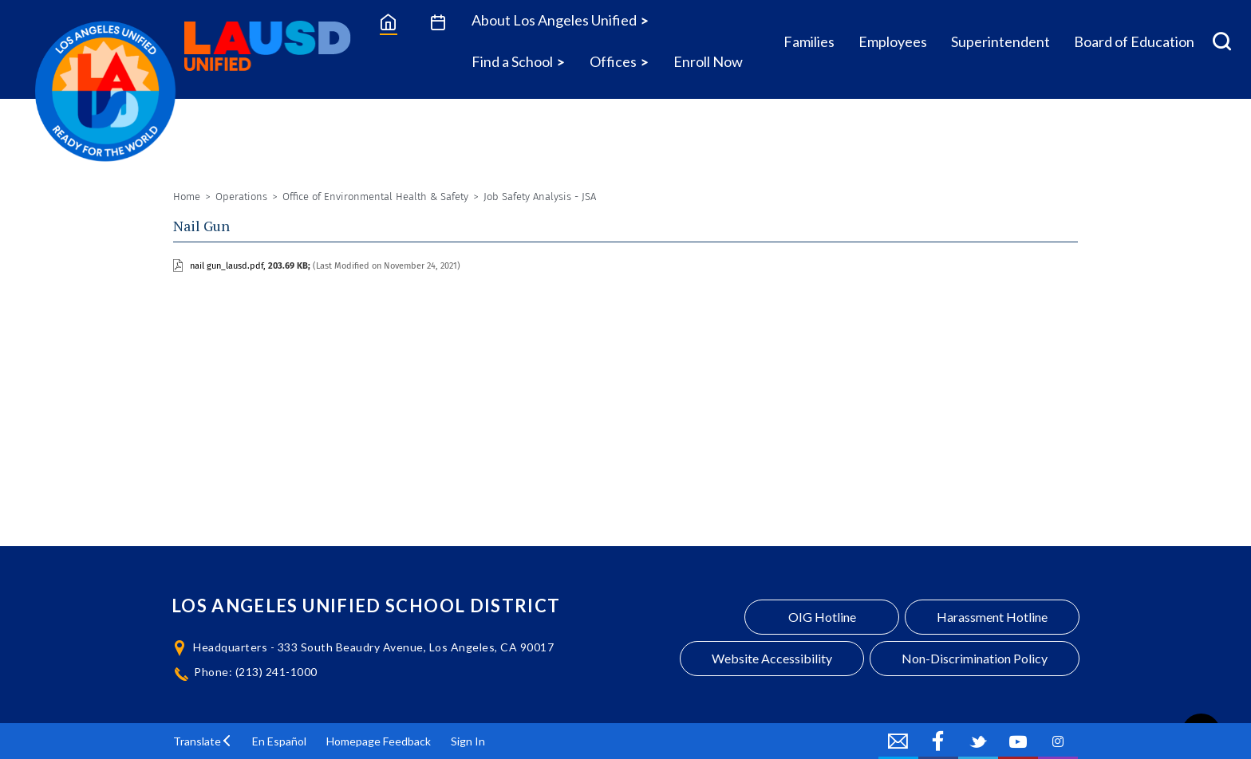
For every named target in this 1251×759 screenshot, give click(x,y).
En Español (279, 741)
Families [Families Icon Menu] (809, 41)
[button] (202, 741)
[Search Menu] (1222, 41)
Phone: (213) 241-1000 (256, 671)
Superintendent (1000, 41)
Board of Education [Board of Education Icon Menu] (1134, 41)
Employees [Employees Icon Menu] (892, 41)
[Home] (388, 21)
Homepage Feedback (378, 741)
